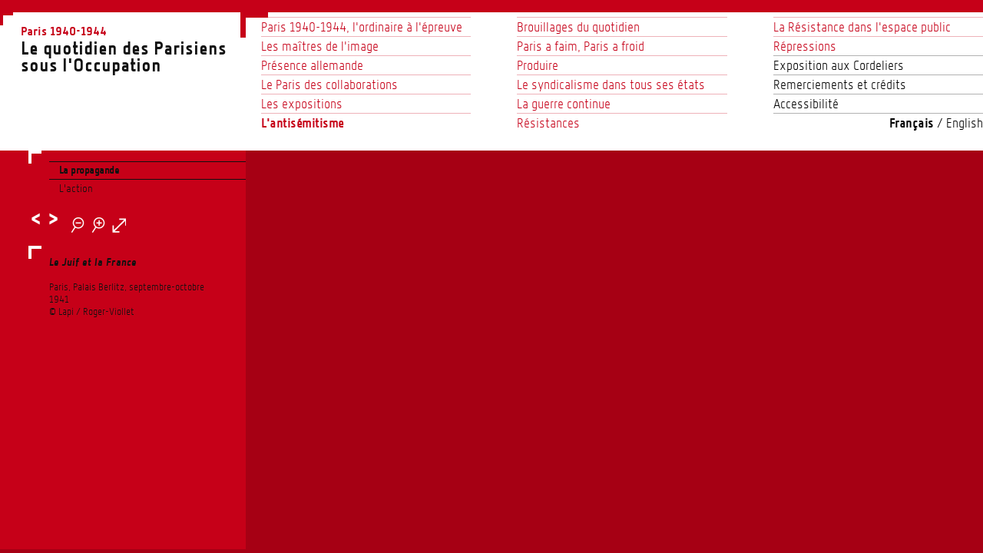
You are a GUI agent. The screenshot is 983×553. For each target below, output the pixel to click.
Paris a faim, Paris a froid (580, 46)
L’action (76, 188)
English (964, 123)
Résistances (548, 123)
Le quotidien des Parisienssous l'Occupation (133, 48)
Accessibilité (806, 103)
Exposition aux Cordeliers (838, 65)
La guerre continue (564, 103)
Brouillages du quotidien (578, 27)
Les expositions (302, 103)
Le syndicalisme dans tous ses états (611, 84)
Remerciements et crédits (839, 84)
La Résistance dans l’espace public (862, 27)
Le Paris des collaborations (329, 84)
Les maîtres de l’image (320, 46)
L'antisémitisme (302, 123)
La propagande (89, 170)
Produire (537, 65)
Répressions (804, 46)
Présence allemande (312, 65)
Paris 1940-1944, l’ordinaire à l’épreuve (361, 27)
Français (911, 123)
